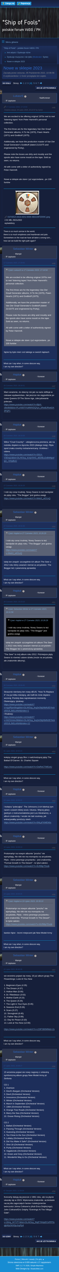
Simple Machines (37, 1265)
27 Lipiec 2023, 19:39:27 (13, 1066)
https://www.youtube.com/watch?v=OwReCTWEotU (28, 767)
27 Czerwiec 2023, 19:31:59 (14, 526)
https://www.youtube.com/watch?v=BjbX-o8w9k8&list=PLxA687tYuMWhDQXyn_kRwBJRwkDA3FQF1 (29, 407)
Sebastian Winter (23, 248)
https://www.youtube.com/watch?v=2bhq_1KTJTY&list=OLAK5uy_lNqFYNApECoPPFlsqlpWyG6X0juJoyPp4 (29, 1222)
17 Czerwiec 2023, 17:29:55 (14, 263)
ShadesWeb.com (36, 1269)
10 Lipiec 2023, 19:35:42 (13, 800)
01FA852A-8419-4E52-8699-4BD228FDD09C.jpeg (27, 217)
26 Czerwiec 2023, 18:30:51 (14, 385)
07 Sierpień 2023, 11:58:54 (14, 1191)
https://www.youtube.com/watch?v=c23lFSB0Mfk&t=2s (29, 1029)
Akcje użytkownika (46, 88)
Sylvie (45, 57)
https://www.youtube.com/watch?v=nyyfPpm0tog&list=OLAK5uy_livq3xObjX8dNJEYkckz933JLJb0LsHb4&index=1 (29, 707)
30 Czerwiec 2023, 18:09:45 (14, 685)
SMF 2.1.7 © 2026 (22, 1265)
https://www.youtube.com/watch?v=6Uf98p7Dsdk (26, 866)
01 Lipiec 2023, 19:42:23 (13, 751)
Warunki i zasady (28, 1259)
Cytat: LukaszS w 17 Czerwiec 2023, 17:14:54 (28, 270)
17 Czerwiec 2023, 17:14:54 (16, 107)
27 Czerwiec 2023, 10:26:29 (14, 485)
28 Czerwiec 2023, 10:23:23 (14, 602)
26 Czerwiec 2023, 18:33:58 (14, 436)
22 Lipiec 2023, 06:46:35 (13, 969)
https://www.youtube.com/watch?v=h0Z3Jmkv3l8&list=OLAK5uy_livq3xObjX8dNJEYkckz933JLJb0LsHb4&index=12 (29, 720)
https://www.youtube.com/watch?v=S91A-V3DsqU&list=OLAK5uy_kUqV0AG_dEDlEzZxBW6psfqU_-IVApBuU (29, 457)
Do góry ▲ (40, 1259)
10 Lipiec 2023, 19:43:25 (13, 894)
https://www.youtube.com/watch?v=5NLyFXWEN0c (27, 822)
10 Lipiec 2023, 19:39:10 (13, 847)
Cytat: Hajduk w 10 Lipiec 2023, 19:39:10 (25, 901)
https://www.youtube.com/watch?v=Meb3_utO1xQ (27, 498)
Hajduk (17, 374)
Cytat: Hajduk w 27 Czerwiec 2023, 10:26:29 (27, 533)
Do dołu (7, 83)
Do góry (7, 1237)
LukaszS (18, 95)
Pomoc (17, 1259)
